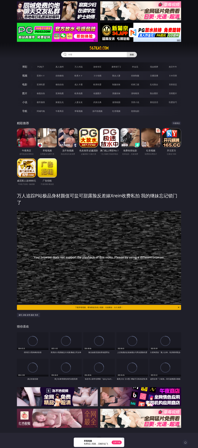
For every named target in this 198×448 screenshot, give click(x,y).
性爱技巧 (173, 102)
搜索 (132, 54)
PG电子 (40, 66)
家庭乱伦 (60, 102)
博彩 (24, 66)
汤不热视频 (97, 111)
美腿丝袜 (116, 93)
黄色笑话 (154, 102)
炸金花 (135, 66)
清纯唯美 (135, 93)
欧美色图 (79, 93)
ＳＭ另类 (173, 75)
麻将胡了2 (116, 66)
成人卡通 (79, 84)
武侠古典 (97, 102)
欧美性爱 (97, 84)
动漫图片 (97, 93)
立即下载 (116, 442)
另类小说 (135, 102)
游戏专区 (97, 66)
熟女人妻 (116, 75)
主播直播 (154, 75)
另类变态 (173, 84)
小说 (24, 102)
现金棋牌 (154, 66)
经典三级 (135, 84)
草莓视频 (79, 111)
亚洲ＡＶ (41, 75)
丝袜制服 (135, 75)
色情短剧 (135, 111)
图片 (24, 93)
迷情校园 (116, 102)
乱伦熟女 (154, 84)
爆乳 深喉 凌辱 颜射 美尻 (28, 315)
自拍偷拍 (60, 75)
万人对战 (79, 66)
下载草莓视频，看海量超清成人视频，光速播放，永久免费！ (127, 307)
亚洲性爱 (41, 84)
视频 (24, 75)
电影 (24, 84)
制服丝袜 (116, 84)
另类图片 (173, 93)
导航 (24, 111)
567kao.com (99, 48)
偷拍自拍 (60, 84)
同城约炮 (41, 111)
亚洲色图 (60, 93)
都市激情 (41, 102)
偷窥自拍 (41, 93)
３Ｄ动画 (97, 75)
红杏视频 (116, 111)
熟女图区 (154, 93)
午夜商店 (60, 111)
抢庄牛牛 (173, 66)
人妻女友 (79, 102)
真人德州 (60, 66)
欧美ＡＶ (79, 75)
